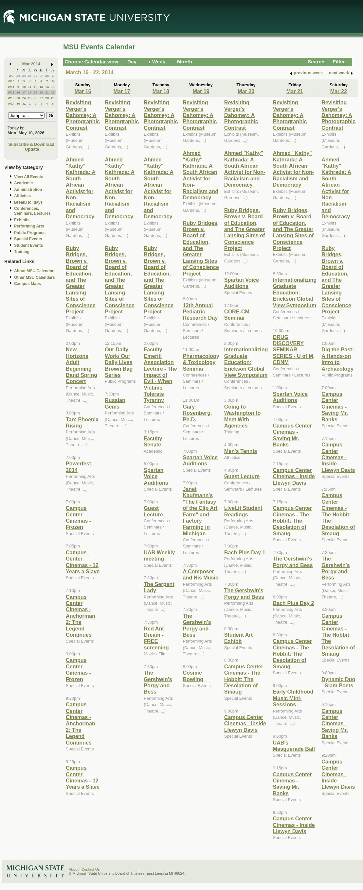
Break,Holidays (28, 202)
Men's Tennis (240, 451)
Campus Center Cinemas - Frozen (78, 517)
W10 (11, 81)
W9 (11, 75)
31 (24, 103)
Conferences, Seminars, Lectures (32, 211)
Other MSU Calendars (34, 277)
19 (35, 92)
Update (32, 149)
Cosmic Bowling (193, 676)
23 (18, 75)
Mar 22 (338, 91)
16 (18, 92)
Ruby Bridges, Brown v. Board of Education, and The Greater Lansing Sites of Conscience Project (81, 279)
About (74, 869)
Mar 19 (200, 91)
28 (47, 75)
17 (24, 92)
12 (35, 87)
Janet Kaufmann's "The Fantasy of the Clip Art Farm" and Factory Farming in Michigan (200, 511)
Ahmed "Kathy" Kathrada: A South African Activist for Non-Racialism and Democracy (81, 188)
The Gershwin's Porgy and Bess (158, 682)
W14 (11, 103)
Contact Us (91, 869)
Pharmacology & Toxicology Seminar (201, 362)
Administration (28, 189)
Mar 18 (161, 91)
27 (41, 75)
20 (41, 92)
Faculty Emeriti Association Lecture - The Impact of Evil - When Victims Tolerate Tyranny (160, 374)
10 (24, 87)
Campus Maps (27, 283)
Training (21, 251)
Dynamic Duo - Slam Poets (338, 682)
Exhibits (21, 220)
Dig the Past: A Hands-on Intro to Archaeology (337, 358)
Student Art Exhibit (238, 638)
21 (47, 92)
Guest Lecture (153, 511)
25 (29, 75)
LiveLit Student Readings (243, 511)
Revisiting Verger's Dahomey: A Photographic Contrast (83, 115)
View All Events (28, 177)
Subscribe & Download (31, 144)
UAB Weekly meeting (159, 555)
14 (47, 87)
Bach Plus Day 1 (244, 552)
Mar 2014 (31, 63)
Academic (23, 183)
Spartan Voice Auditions (156, 476)
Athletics (22, 195)
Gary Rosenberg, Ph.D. (197, 413)
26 (35, 75)
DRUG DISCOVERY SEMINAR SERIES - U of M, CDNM (293, 349)
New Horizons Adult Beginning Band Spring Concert (81, 365)
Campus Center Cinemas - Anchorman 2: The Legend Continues (80, 616)
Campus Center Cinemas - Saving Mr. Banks (292, 435)
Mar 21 (294, 91)
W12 (11, 92)
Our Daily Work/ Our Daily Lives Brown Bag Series (119, 362)
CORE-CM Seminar (236, 315)
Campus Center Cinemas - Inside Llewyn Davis (245, 723)
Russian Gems (115, 403)
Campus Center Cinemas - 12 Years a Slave (83, 561)
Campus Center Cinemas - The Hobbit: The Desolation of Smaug (243, 679)
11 (29, 87)
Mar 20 (246, 91)
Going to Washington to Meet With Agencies (242, 416)
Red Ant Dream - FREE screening (156, 638)
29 (53, 98)
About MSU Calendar (33, 271)
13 (41, 87)
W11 (11, 87)
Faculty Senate (153, 441)
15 (53, 87)
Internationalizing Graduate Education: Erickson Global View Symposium (246, 362)
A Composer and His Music (200, 574)
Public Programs (29, 232)
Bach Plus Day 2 (293, 603)
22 (53, 92)
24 (24, 75)
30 (18, 103)
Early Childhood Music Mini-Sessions (293, 698)
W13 (11, 98)
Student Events (28, 245)
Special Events (28, 239)
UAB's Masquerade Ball (294, 746)
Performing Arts (29, 226)
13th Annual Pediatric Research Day (200, 311)
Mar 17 (122, 91)
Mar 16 (82, 91)
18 (29, 92)
